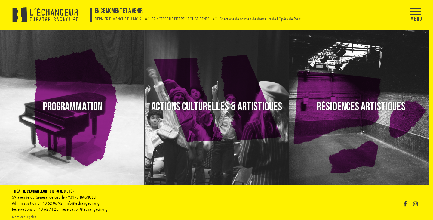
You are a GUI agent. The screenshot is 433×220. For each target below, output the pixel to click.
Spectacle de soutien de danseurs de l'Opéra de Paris (260, 19)
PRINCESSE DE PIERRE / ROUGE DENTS (181, 19)
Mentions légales (24, 217)
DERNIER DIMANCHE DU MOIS (118, 19)
